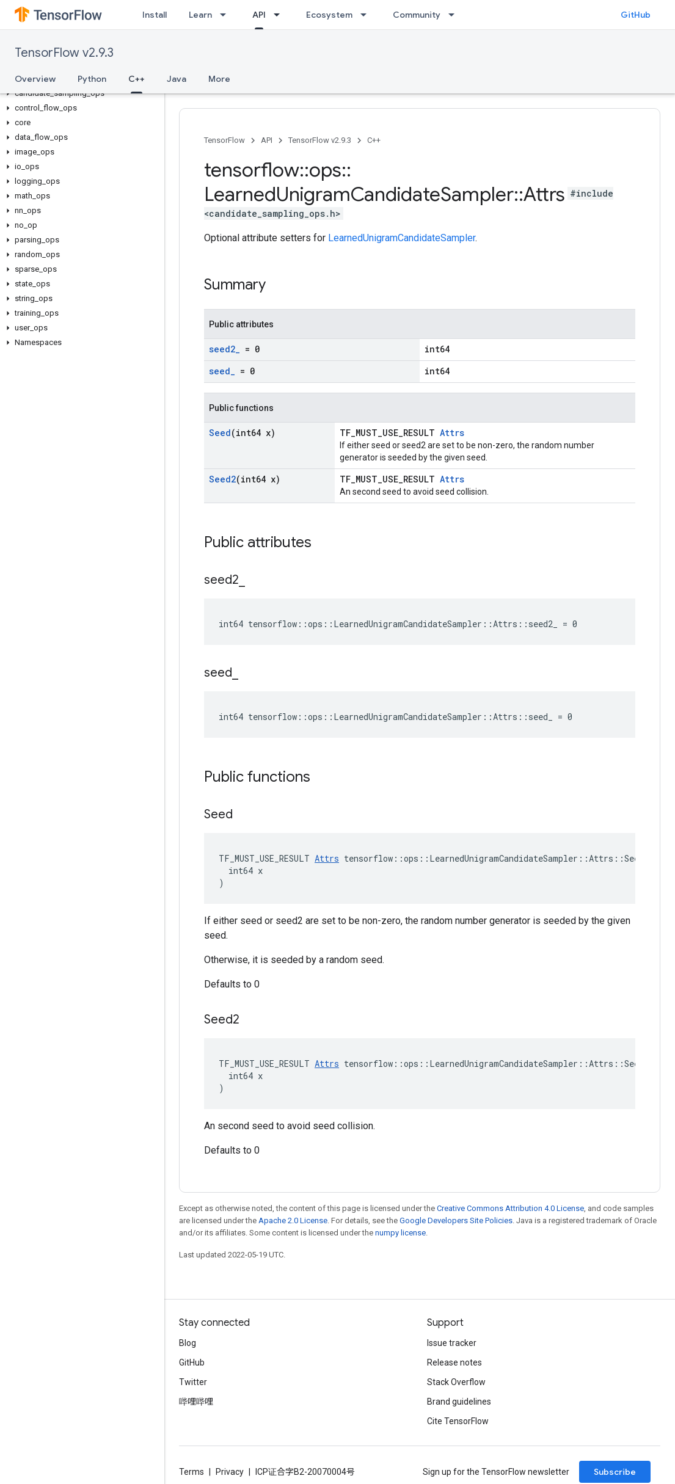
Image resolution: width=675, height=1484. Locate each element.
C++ (374, 140)
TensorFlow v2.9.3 (64, 52)
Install (154, 14)
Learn (200, 14)
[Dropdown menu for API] (280, 14)
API (266, 140)
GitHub (636, 14)
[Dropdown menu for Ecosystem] (367, 14)
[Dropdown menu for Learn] (226, 14)
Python (92, 78)
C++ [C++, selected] (136, 78)
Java (176, 78)
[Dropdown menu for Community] (455, 14)
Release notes (454, 1362)
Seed (220, 432)
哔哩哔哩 (196, 1401)
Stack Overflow (456, 1382)
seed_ (222, 371)
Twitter (193, 1382)
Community (416, 14)
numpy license (400, 1232)
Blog (187, 1343)
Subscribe (615, 1471)
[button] (79, 93)
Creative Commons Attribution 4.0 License (510, 1208)
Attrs (452, 432)
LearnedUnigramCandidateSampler (401, 238)
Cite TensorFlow (458, 1421)
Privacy (230, 1472)
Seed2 (222, 479)
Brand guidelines (459, 1401)
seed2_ (224, 349)
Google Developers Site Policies (456, 1220)
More (219, 78)
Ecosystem (329, 14)
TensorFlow (224, 140)
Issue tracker (451, 1343)
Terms (191, 1472)
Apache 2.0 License (292, 1220)
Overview (35, 78)
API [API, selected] (259, 14)
